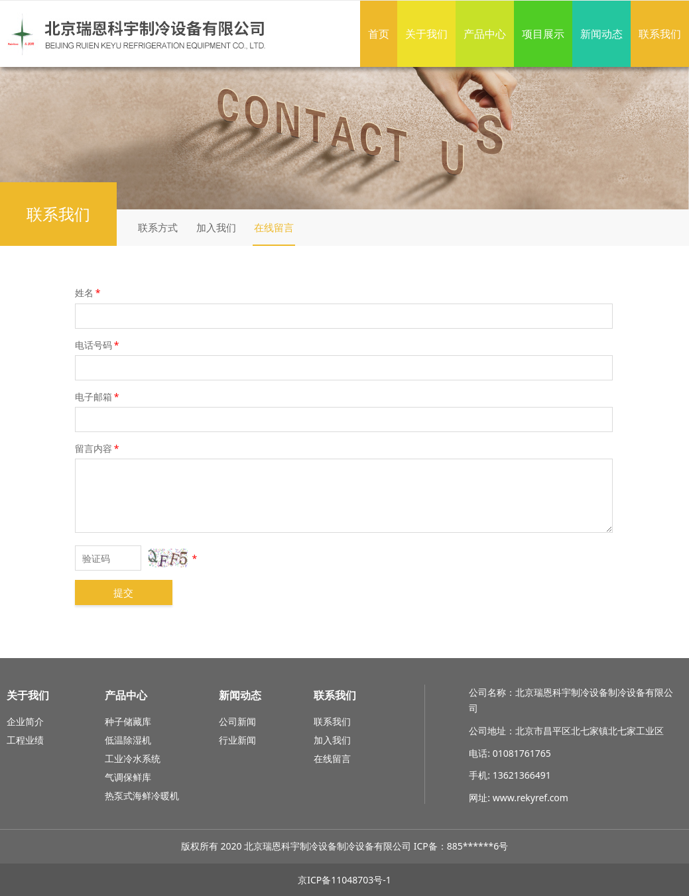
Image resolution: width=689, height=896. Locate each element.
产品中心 (485, 34)
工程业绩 (25, 740)
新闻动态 (601, 34)
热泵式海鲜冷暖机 (142, 795)
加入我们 (216, 227)
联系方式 (158, 227)
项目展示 (543, 34)
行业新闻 (237, 740)
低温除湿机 (128, 740)
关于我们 (426, 34)
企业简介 (25, 721)
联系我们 (660, 34)
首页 (378, 34)
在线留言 (274, 227)
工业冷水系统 (132, 758)
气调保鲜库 (128, 777)
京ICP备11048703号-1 (344, 879)
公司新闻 (237, 721)
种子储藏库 (128, 721)
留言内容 (98, 448)
